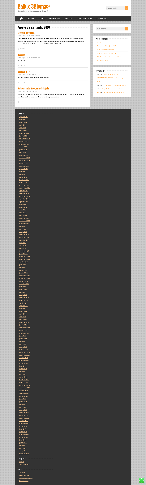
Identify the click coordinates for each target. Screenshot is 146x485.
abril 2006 (22, 448)
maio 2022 (22, 174)
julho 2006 (22, 440)
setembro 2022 (24, 166)
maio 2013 (22, 341)
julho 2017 (22, 243)
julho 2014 (22, 308)
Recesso (21, 55)
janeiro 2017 (23, 254)
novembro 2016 (24, 259)
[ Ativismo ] (30, 18)
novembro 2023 (24, 139)
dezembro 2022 (24, 158)
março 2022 (23, 177)
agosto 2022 (23, 169)
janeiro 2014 (23, 325)
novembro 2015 (24, 278)
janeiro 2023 (23, 155)
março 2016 (23, 270)
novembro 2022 (24, 160)
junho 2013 (23, 339)
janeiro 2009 (23, 382)
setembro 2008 (24, 393)
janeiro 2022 (23, 182)
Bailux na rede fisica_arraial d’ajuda (33, 88)
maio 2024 (22, 125)
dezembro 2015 (24, 276)
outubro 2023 (23, 141)
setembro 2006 (24, 434)
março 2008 (23, 410)
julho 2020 (22, 204)
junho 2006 (23, 443)
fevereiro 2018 (24, 234)
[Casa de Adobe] (101, 18)
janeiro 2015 (23, 300)
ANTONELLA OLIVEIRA (105, 78)
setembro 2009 (24, 360)
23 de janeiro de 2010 (33, 35)
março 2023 (23, 152)
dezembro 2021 (24, 185)
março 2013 (23, 347)
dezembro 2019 (24, 221)
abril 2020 (22, 213)
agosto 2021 (23, 191)
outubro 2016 (23, 262)
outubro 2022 (23, 163)
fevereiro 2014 (24, 322)
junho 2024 (23, 122)
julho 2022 (22, 171)
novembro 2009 (24, 355)
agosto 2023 (23, 147)
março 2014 (23, 319)
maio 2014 (22, 314)
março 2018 (23, 232)
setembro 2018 (24, 223)
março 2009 (23, 377)
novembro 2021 (24, 188)
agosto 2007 (23, 426)
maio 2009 (22, 371)
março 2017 (23, 248)
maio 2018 (22, 226)
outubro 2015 (23, 281)
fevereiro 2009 (24, 380)
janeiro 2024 (23, 136)
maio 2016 (22, 267)
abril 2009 (22, 374)
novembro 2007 (24, 418)
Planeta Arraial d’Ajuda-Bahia (106, 46)
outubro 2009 (23, 358)
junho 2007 (23, 432)
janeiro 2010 (23, 349)
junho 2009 (23, 369)
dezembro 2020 (24, 196)
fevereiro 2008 (24, 412)
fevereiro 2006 (24, 454)
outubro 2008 (23, 391)
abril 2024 (22, 128)
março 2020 (23, 215)
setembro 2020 (24, 199)
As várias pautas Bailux (111, 74)
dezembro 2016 (24, 256)
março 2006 (23, 451)
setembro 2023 (24, 144)
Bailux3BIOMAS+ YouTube (106, 49)
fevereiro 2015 (24, 297)
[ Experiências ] (54, 18)
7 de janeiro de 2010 (33, 74)
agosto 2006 (23, 437)
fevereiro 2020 (24, 218)
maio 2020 (22, 210)
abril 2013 (22, 344)
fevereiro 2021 (24, 193)
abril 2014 (22, 317)
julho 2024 (22, 119)
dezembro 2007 (24, 415)
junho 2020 (23, 207)
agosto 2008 (23, 396)
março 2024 (23, 130)
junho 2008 (23, 401)
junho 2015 (23, 289)
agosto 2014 (23, 306)
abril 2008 (22, 407)
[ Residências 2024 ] (85, 18)
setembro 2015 (24, 284)
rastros (22, 49)
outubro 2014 (23, 303)
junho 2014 (23, 311)
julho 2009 (22, 366)
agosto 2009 (23, 363)
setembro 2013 (24, 333)
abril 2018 (22, 229)
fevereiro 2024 (24, 133)
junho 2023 (23, 150)
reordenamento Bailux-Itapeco (114, 92)
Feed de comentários (26, 478)
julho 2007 (22, 429)
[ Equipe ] (42, 18)
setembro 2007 (24, 423)
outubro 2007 (23, 421)
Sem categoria (24, 464)
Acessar (22, 472)
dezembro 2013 (24, 328)
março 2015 (23, 295)
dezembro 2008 (24, 385)
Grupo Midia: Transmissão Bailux (115, 85)
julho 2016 (22, 265)
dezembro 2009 (24, 352)
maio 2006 (22, 445)
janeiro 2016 (23, 273)
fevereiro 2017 (24, 251)
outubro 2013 (23, 330)
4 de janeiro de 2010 (33, 91)
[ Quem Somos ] (69, 18)
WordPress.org (24, 481)
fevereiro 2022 (24, 180)
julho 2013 (22, 336)
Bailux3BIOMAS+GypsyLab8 (106, 53)
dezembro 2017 (24, 237)
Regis (23, 35)
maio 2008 (22, 404)
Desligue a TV (24, 71)
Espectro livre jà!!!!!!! (26, 32)
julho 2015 (22, 286)
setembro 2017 (24, 240)
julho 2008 (22, 399)
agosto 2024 (23, 117)
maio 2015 (22, 292)
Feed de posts (24, 475)
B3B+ (99, 42)
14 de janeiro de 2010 (33, 58)
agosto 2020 (23, 202)
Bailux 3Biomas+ (34, 6)
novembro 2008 (24, 388)
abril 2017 (22, 245)
